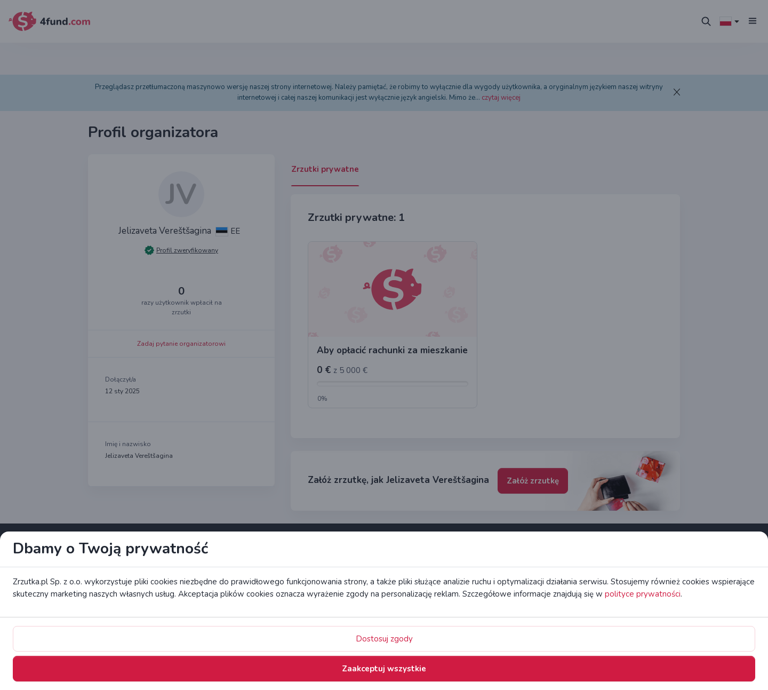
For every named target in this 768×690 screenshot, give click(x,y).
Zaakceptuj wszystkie (466, 409)
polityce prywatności (380, 364)
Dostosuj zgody (368, 409)
